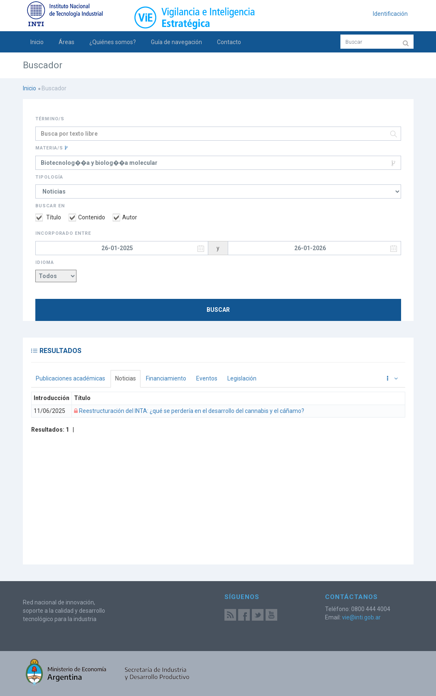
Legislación (241, 378)
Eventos (206, 378)
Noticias (125, 378)
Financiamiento (166, 378)
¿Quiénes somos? (112, 42)
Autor (125, 217)
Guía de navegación (176, 42)
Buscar (218, 309)
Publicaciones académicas (70, 378)
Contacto (229, 42)
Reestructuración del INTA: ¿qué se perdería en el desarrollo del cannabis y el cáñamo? (191, 411)
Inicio (37, 42)
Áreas (66, 42)
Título (48, 217)
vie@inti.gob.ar (361, 617)
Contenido (87, 217)
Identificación (390, 13)
